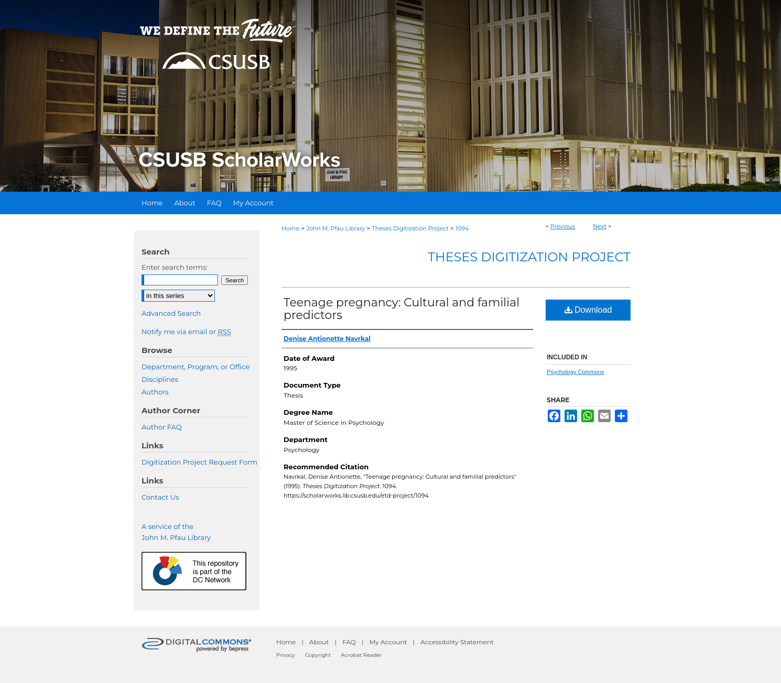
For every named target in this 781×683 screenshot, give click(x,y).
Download (588, 309)
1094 (462, 228)
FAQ (349, 642)
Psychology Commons (575, 372)
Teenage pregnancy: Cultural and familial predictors (401, 308)
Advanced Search (171, 313)
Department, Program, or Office (196, 366)
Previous (562, 226)
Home (290, 228)
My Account (388, 642)
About (319, 642)
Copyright (318, 655)
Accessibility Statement (457, 642)
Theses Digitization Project (410, 228)
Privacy (285, 655)
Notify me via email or (186, 331)
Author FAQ (162, 427)
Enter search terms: (175, 267)
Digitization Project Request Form (199, 462)
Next (599, 226)
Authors (155, 392)
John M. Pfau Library (335, 228)
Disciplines (160, 379)
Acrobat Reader (361, 655)
